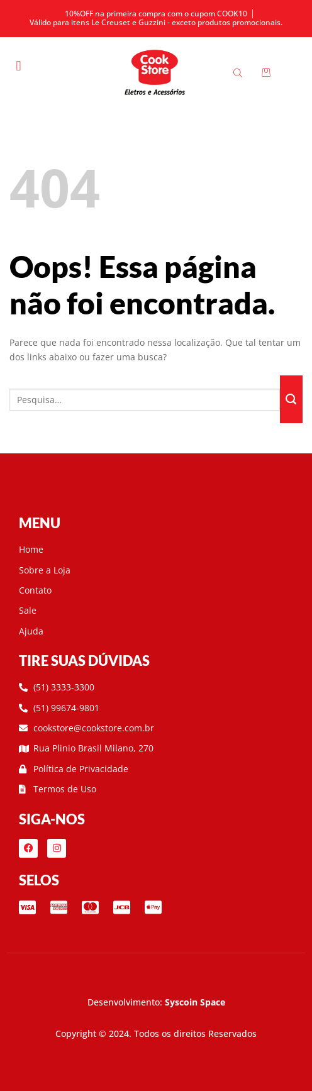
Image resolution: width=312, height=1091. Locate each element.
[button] (19, 65)
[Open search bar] (239, 72)
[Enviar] (291, 399)
